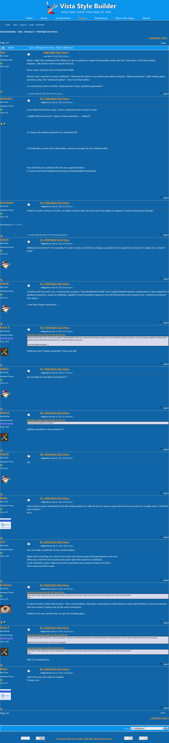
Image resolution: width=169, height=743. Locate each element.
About (146, 18)
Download (101, 18)
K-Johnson (6, 584)
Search (23, 25)
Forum (83, 18)
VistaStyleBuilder (8, 31)
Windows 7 (29, 31)
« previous (154, 37)
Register (40, 25)
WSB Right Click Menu (47, 31)
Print (163, 43)
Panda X (4, 327)
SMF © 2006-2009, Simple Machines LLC (95, 739)
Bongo (3, 498)
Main (29, 18)
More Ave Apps (124, 18)
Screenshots (63, 18)
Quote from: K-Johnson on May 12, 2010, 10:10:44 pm (47, 635)
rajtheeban (6, 98)
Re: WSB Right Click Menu (54, 98)
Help (16, 25)
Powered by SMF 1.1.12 (66, 739)
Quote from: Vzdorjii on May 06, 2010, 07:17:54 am (46, 420)
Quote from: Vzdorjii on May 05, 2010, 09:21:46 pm (46, 335)
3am (2, 52)
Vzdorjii (4, 239)
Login (31, 25)
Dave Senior (7, 202)
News (44, 18)
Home (7, 25)
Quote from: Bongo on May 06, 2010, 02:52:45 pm (46, 592)
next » (164, 37)
